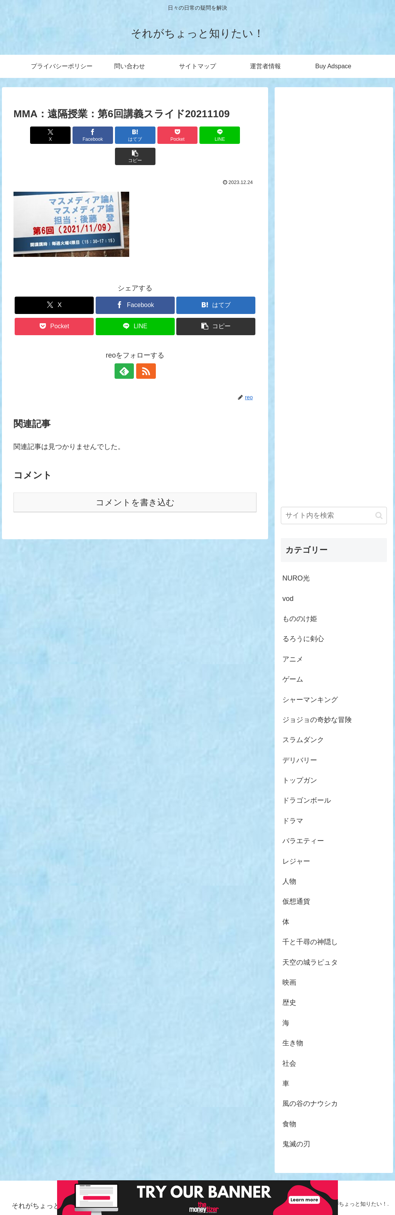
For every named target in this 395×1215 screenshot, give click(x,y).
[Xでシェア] (33, 135)
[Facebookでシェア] (73, 135)
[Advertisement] (334, 287)
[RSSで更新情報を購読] (144, 350)
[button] (237, 135)
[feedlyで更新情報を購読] (126, 350)
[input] (334, 515)
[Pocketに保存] (155, 135)
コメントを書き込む (135, 481)
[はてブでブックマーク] (114, 135)
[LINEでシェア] (196, 135)
